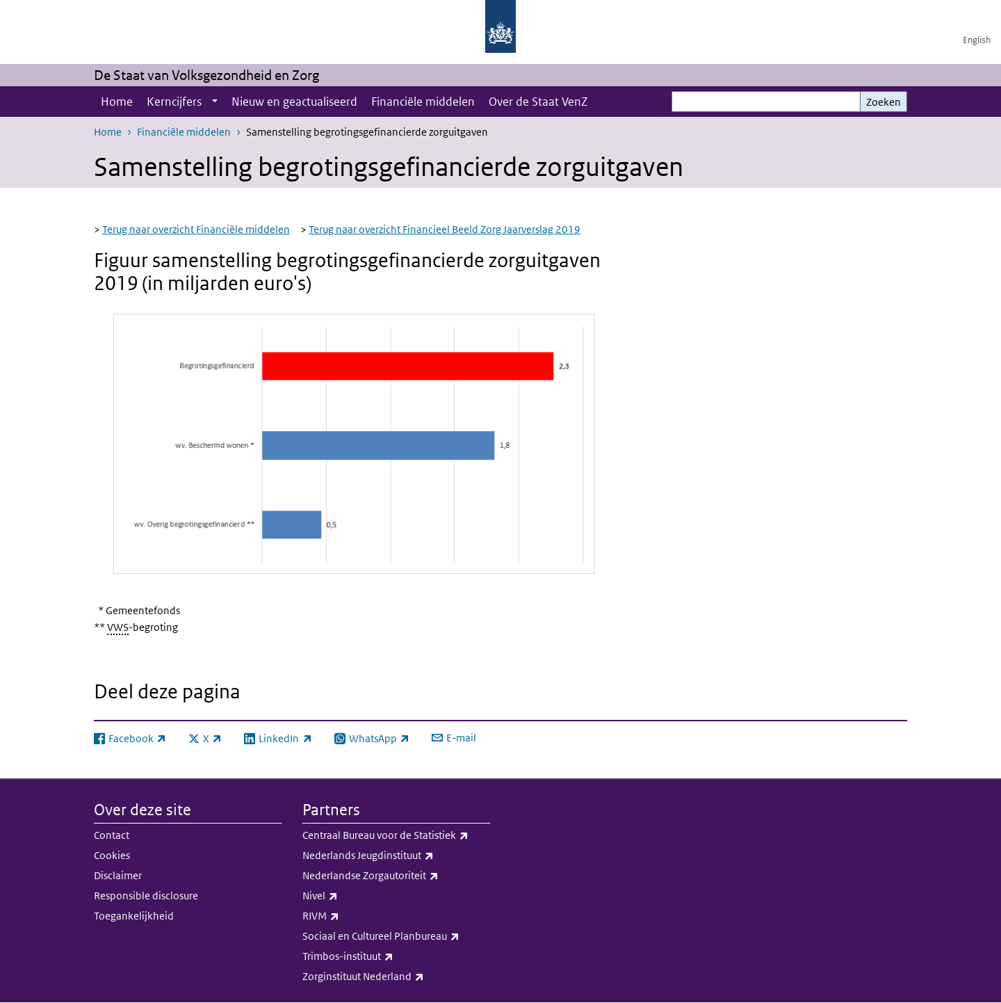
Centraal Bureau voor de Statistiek (396, 835)
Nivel (396, 896)
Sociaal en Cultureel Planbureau (396, 936)
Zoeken (883, 102)
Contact (111, 835)
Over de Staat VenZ (538, 101)
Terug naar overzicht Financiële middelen (196, 229)
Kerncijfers (174, 101)
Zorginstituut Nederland (396, 976)
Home (117, 101)
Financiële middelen (423, 101)
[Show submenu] (215, 101)
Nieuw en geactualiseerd (294, 101)
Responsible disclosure (146, 895)
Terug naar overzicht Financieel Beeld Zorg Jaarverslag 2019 (444, 229)
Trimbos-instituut (396, 956)
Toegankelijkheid (134, 915)
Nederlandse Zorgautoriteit (396, 875)
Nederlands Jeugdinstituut (396, 855)
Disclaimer (118, 875)
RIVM (396, 916)
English (977, 40)
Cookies (112, 855)
